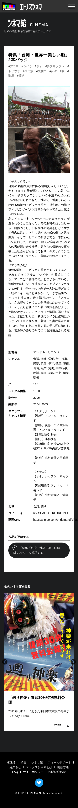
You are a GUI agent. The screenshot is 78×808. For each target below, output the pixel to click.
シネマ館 (37, 762)
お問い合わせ (57, 771)
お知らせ (15, 767)
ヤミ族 (29, 71)
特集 (23, 762)
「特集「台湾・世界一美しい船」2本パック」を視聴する (35, 549)
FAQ (15, 771)
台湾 (54, 71)
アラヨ (14, 66)
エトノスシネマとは (39, 767)
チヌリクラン (55, 66)
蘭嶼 (22, 75)
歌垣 (11, 75)
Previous (5, 662)
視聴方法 (63, 767)
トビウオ (14, 71)
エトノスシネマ (22, 6)
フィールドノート (59, 762)
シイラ (27, 66)
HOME (11, 762)
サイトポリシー (33, 771)
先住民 (42, 71)
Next (73, 662)
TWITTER (39, 782)
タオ (39, 66)
